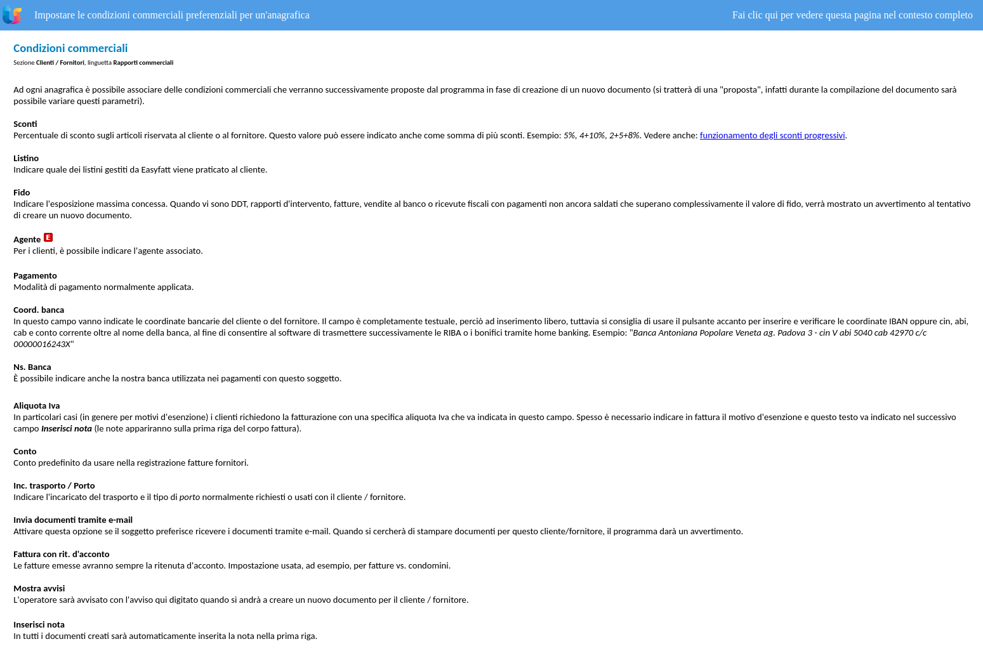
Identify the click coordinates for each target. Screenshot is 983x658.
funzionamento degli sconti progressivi (772, 135)
